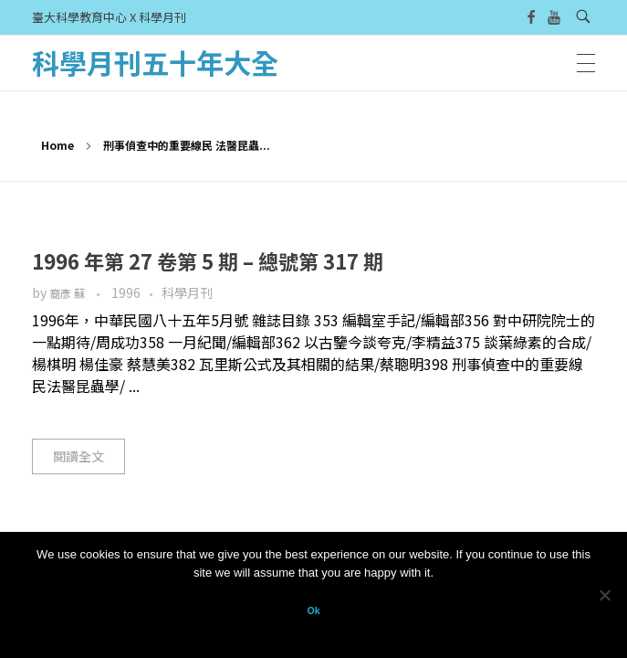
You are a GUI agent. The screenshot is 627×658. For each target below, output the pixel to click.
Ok (313, 610)
